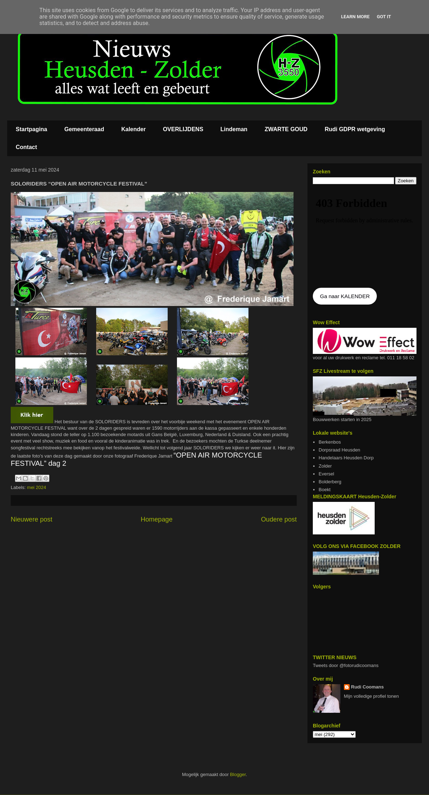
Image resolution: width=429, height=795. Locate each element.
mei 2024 (36, 487)
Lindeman (234, 129)
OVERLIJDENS (183, 129)
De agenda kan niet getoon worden (364, 237)
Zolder (325, 466)
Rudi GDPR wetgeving (355, 129)
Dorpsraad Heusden (339, 450)
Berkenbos (330, 442)
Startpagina (31, 129)
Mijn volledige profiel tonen (371, 696)
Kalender (133, 129)
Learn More (355, 16)
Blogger (238, 774)
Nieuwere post (31, 519)
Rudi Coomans (367, 687)
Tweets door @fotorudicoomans (346, 665)
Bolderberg (330, 481)
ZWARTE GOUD (286, 129)
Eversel (326, 473)
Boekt (324, 489)
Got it (384, 16)
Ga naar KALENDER (345, 296)
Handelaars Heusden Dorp (346, 457)
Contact (26, 147)
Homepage (157, 519)
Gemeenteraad (84, 129)
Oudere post (279, 519)
